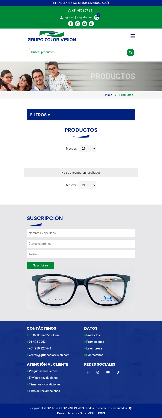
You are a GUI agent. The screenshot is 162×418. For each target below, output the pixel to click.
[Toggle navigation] (132, 36)
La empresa (94, 348)
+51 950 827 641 (40, 348)
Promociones (95, 342)
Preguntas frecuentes (43, 371)
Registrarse (84, 17)
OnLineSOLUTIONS (92, 413)
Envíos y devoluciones (43, 377)
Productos (93, 335)
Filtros (40, 115)
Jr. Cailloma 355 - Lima (44, 335)
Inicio (108, 95)
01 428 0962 (37, 342)
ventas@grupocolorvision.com (49, 355)
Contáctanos (94, 355)
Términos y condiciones (45, 384)
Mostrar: (71, 148)
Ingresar (67, 17)
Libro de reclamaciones (44, 391)
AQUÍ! (105, 3)
